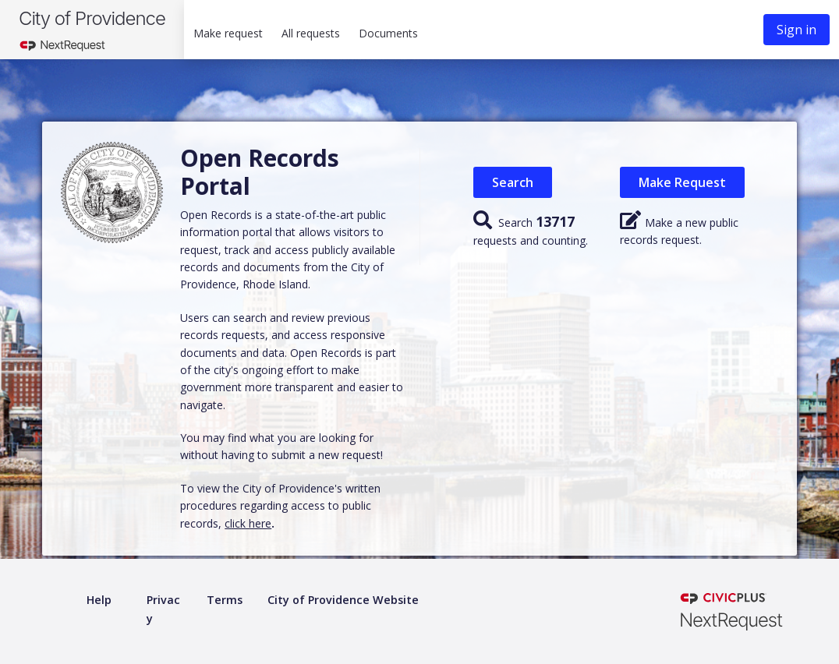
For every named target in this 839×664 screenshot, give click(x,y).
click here (248, 523)
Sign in (796, 29)
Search (512, 182)
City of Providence (92, 18)
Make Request (682, 182)
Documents (388, 33)
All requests (310, 33)
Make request (228, 33)
